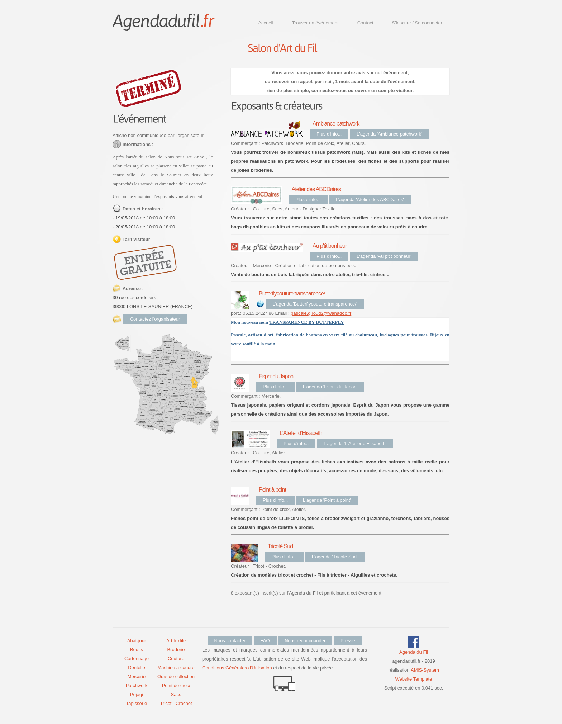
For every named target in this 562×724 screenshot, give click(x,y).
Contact (365, 22)
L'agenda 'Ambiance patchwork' (389, 134)
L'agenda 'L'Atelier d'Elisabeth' (355, 443)
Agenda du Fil (413, 652)
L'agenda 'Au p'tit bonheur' (384, 256)
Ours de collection (176, 676)
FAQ (265, 640)
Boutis (136, 649)
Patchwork (137, 685)
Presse (347, 640)
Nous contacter (230, 640)
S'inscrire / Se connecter (417, 22)
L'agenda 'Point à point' (327, 500)
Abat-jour (136, 640)
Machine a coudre (175, 667)
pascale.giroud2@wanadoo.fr (321, 313)
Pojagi (136, 694)
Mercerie (137, 676)
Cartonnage (136, 658)
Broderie (176, 649)
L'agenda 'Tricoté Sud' (335, 556)
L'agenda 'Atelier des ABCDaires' (370, 199)
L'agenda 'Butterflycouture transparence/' (315, 304)
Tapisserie (136, 703)
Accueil (265, 22)
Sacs (176, 694)
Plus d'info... (329, 134)
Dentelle (136, 667)
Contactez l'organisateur (155, 319)
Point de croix (176, 685)
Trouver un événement (315, 22)
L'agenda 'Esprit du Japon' (330, 386)
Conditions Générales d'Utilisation (237, 668)
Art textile (176, 640)
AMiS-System (425, 670)
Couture (176, 658)
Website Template (413, 679)
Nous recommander (305, 640)
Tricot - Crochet (176, 703)
